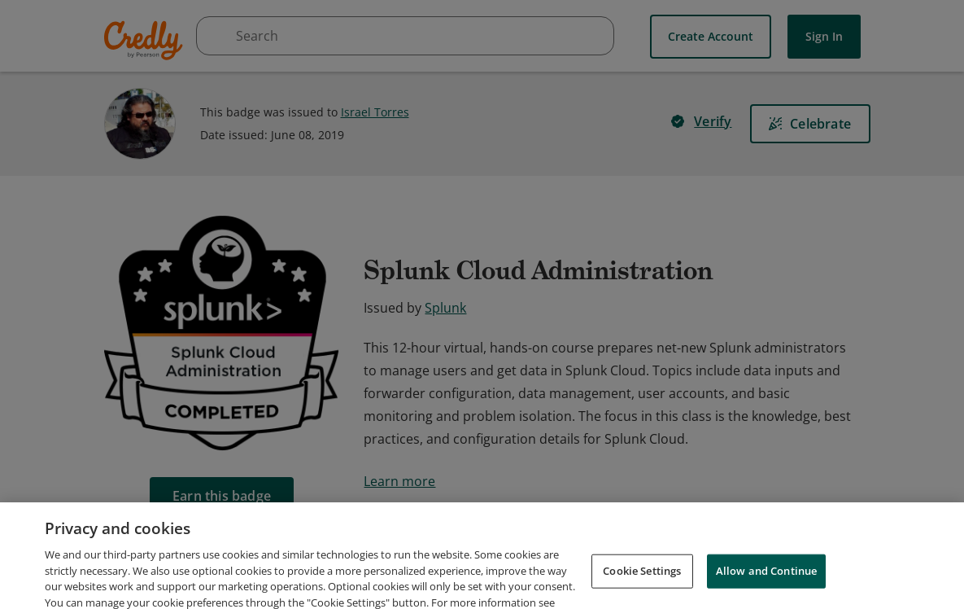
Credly (146, 40)
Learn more (399, 481)
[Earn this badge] (222, 496)
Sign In (824, 36)
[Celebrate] (810, 123)
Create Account (710, 36)
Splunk (445, 308)
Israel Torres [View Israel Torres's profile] (375, 112)
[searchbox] (405, 35)
